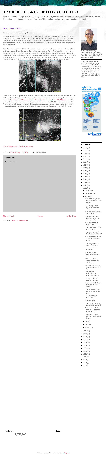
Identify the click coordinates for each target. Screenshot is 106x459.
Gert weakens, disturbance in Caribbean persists (92, 273)
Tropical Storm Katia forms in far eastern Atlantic (92, 207)
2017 (85, 171)
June (87, 324)
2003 (85, 351)
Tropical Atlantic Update (40, 12)
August (87, 196)
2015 (85, 176)
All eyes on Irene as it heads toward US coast (93, 233)
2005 (85, 345)
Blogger (66, 453)
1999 (85, 363)
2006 (85, 342)
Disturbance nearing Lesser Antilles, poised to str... (93, 316)
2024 (85, 150)
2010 (85, 331)
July (86, 321)
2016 (85, 174)
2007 (85, 339)
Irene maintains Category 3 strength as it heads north (93, 238)
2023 (85, 153)
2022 (85, 156)
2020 (85, 162)
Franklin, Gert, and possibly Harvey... (91, 279)
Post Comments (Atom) (20, 220)
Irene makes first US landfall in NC (91, 223)
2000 (85, 360)
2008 (85, 337)
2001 (85, 357)
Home (40, 216)
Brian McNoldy (15, 152)
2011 (85, 188)
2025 (85, 148)
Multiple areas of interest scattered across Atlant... (93, 284)
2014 (85, 179)
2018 (85, 168)
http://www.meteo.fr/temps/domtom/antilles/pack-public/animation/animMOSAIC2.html (38, 100)
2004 (85, 348)
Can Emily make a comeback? (91, 296)
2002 (85, 354)
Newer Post (8, 216)
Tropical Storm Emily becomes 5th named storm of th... (92, 309)
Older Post (71, 216)
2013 (85, 182)
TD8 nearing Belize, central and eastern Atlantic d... (92, 260)
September (89, 193)
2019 (85, 165)
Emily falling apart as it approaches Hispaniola (93, 304)
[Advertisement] (91, 380)
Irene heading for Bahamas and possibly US (93, 254)
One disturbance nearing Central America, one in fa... (93, 267)
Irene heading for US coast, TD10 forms (91, 244)
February (88, 327)
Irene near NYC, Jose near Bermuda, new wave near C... (92, 218)
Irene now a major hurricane (91, 248)
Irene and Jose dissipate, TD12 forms (93, 212)
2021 (85, 159)
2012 (85, 185)
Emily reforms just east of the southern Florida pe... (93, 291)
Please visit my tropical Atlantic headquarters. (18, 146)
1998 (85, 365)
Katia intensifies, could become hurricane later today (93, 200)
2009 (85, 334)
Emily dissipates (90, 300)
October (88, 190)
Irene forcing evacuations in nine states (93, 228)
